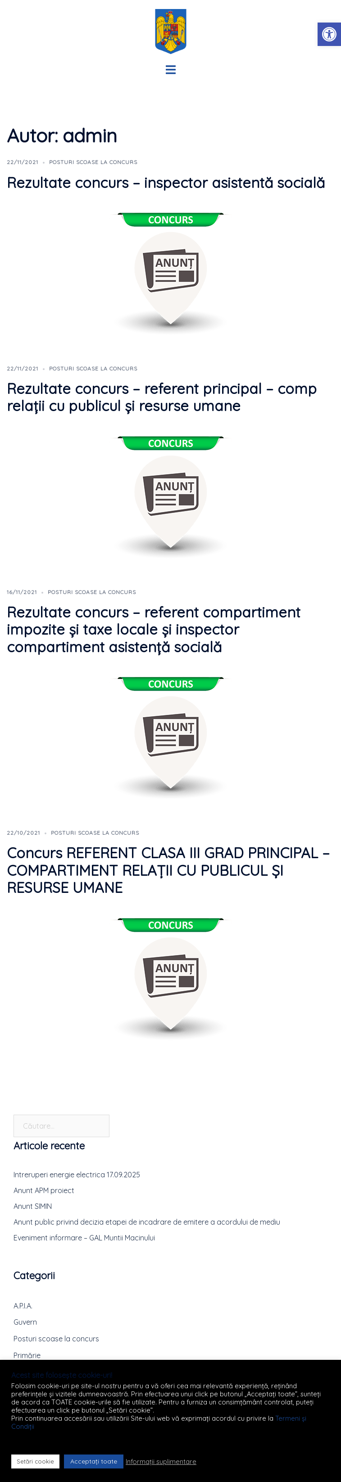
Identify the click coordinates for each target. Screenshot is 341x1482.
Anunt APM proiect (44, 1190)
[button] (329, 34)
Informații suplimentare (161, 1462)
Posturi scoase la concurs (93, 162)
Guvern (25, 1321)
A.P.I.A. (23, 1305)
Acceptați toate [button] (93, 1461)
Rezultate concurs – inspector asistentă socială (166, 183)
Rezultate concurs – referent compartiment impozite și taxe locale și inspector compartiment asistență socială (153, 629)
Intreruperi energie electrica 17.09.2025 (77, 1174)
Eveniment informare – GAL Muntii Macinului (84, 1237)
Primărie (27, 1355)
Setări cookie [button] (35, 1461)
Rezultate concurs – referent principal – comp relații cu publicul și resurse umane (162, 397)
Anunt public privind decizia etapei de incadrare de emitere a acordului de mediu (147, 1221)
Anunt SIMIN (33, 1206)
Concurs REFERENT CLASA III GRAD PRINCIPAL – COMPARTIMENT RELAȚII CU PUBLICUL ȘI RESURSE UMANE (168, 870)
